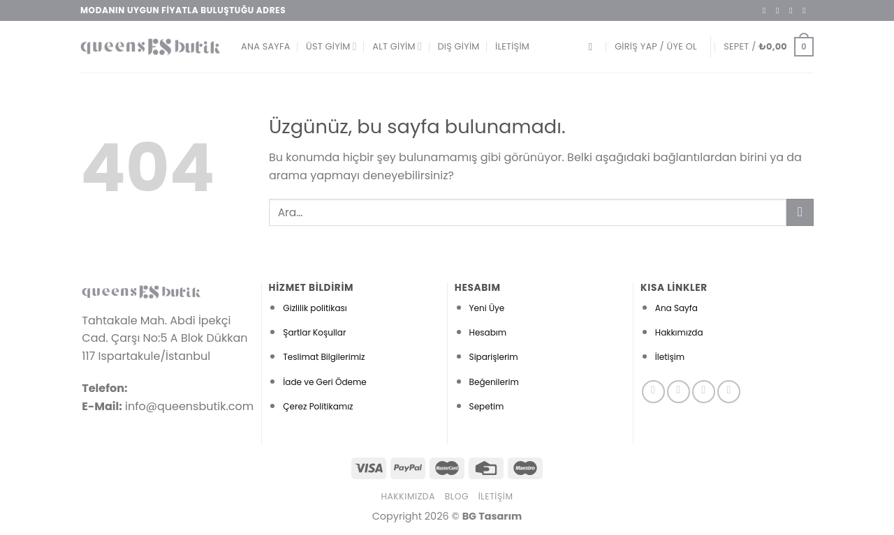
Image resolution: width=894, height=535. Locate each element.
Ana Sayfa (266, 46)
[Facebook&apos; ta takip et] (767, 10)
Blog (457, 496)
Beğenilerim (494, 382)
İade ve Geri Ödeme (324, 382)
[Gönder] (800, 212)
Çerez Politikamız (318, 406)
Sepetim (486, 406)
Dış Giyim (458, 46)
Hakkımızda (679, 332)
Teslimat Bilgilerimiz (324, 357)
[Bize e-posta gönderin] (807, 10)
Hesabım (488, 332)
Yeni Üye (487, 308)
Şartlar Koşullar (314, 332)
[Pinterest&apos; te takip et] (728, 391)
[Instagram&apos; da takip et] (780, 10)
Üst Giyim (331, 46)
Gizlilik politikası (314, 308)
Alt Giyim (397, 46)
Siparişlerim (493, 357)
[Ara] (593, 46)
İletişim (512, 46)
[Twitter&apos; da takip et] (793, 10)
